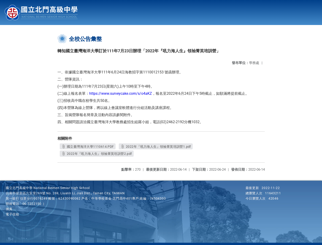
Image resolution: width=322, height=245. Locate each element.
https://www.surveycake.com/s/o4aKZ (120, 93)
